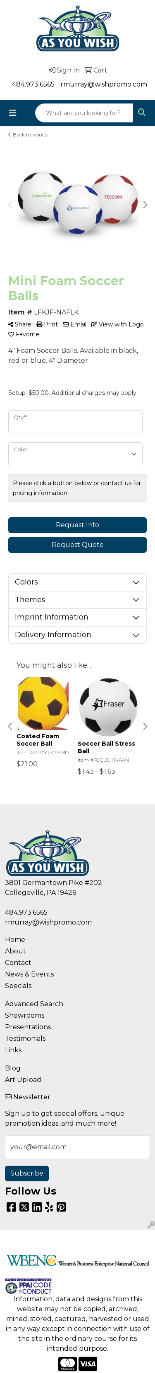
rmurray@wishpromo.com (103, 84)
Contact (18, 963)
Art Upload (23, 1080)
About (15, 951)
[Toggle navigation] (12, 113)
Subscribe (26, 1173)
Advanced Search (34, 1004)
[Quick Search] (84, 112)
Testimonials (25, 1038)
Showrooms (24, 1015)
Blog (13, 1068)
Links (13, 1050)
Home (15, 939)
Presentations (28, 1027)
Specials (18, 986)
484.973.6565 (33, 84)
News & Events (29, 974)
